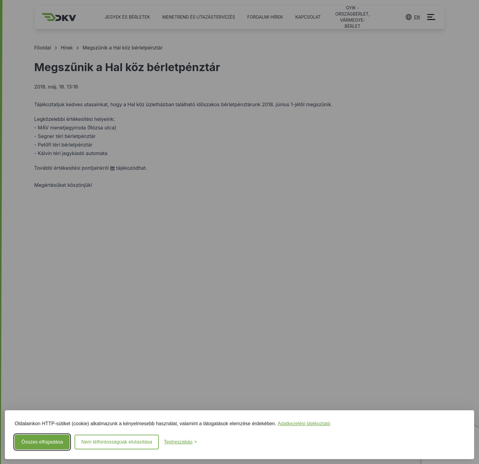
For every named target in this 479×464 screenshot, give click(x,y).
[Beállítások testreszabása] (180, 442)
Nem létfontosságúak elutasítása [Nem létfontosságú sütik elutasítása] (116, 441)
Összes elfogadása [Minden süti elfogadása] (42, 441)
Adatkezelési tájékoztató (304, 423)
